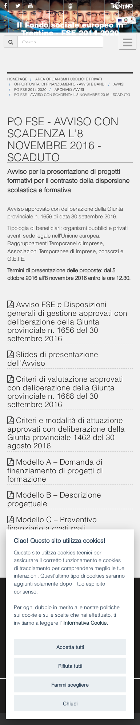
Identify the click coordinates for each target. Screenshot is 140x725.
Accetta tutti (70, 646)
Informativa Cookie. (85, 622)
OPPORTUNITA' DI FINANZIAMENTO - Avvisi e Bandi (59, 84)
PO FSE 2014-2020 (30, 89)
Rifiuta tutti (70, 665)
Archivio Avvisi (69, 89)
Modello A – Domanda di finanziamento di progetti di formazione (55, 469)
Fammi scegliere (70, 684)
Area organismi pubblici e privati (68, 79)
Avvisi (118, 84)
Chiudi (70, 703)
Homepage (17, 79)
